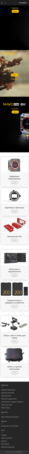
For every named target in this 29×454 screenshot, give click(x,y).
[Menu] (5, 3)
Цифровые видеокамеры (8, 389)
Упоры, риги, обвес (6, 404)
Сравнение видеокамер (8, 447)
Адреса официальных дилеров (10, 417)
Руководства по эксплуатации (9, 426)
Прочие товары (5, 407)
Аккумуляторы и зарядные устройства (12, 401)
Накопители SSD (6, 395)
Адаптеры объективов (7, 392)
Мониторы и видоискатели (9, 398)
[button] (14, 8)
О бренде (4, 435)
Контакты (4, 441)
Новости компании (6, 438)
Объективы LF (5, 444)
